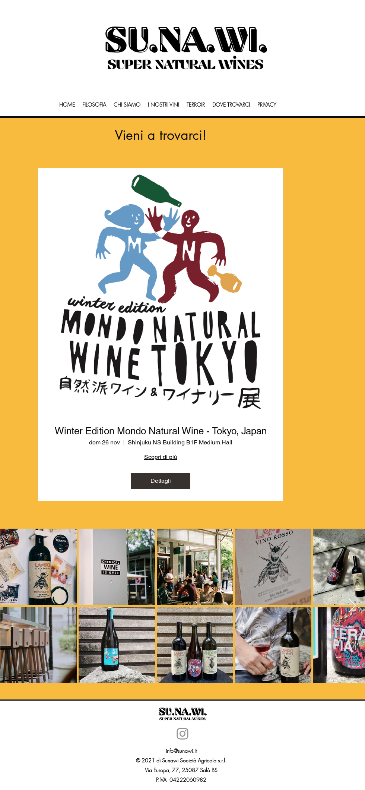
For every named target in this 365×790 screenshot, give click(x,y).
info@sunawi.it (181, 750)
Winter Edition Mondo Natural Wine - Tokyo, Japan (161, 431)
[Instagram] (182, 734)
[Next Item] (352, 606)
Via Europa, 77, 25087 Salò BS (181, 770)
